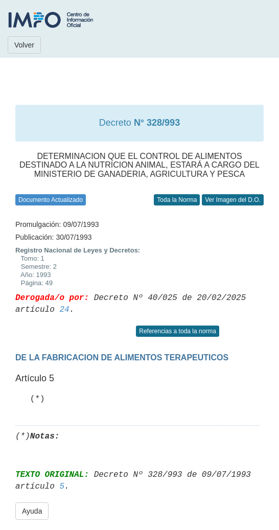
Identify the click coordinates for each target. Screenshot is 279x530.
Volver (24, 45)
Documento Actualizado (50, 199)
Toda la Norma (177, 199)
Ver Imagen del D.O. (233, 199)
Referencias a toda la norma (177, 331)
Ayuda (32, 511)
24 (64, 309)
